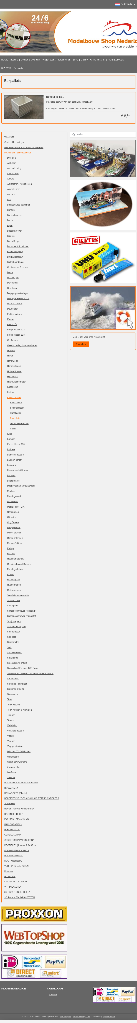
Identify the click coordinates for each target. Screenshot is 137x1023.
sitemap (63, 1016)
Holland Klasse (14, 371)
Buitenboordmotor (15, 262)
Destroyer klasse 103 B (18, 298)
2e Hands (18, 68)
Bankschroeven (14, 215)
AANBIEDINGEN (116, 60)
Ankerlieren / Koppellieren (19, 184)
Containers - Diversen (17, 267)
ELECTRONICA (12, 829)
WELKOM (9, 137)
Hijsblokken (12, 376)
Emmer (10, 319)
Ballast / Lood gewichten (19, 205)
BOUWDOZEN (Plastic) (15, 793)
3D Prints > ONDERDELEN (17, 892)
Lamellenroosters (15, 455)
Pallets (13, 428)
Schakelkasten (17, 408)
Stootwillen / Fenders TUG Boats (23, 668)
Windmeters (13, 757)
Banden (11, 210)
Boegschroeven (14, 231)
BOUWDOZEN (11, 788)
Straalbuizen (13, 678)
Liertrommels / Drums (17, 470)
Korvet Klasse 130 (16, 444)
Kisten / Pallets (14, 397)
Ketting (10, 392)
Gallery (84, 60)
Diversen (11, 158)
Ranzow (11, 553)
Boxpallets (15, 418)
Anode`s (11, 194)
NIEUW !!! (6, 68)
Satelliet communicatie (18, 595)
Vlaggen (11, 741)
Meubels (11, 491)
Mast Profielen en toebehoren (21, 486)
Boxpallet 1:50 (55, 96)
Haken (10, 355)
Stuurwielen (13, 694)
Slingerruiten (13, 642)
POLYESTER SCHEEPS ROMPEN (21, 782)
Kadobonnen (64, 60)
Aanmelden (80, 344)
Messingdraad (14, 496)
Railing (10, 548)
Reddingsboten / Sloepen (19, 564)
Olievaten (11, 517)
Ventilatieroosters (15, 731)
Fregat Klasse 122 (16, 329)
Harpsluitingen (14, 366)
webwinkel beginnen (81, 1016)
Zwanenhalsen (14, 767)
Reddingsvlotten (15, 569)
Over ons (35, 60)
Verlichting (12, 725)
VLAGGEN (9, 803)
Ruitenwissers (14, 590)
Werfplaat (11, 772)
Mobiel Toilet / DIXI (16, 507)
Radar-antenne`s (15, 538)
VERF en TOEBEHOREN (16, 866)
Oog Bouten (13, 522)
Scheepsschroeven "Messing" (21, 611)
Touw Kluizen (13, 704)
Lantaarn (11, 465)
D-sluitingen (13, 277)
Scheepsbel (13, 605)
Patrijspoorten (14, 527)
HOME (4, 60)
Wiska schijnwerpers (17, 762)
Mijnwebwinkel (109, 1016)
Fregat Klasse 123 (16, 335)
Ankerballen (13, 173)
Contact (24, 60)
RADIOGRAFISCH (13, 824)
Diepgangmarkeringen (17, 293)
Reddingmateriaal (15, 559)
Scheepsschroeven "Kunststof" (22, 616)
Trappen (11, 715)
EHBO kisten (16, 402)
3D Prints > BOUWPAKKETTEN (19, 897)
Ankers (10, 179)
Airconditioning (14, 168)
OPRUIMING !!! (97, 60)
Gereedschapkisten (19, 423)
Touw (9, 699)
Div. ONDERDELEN (13, 814)
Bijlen (9, 225)
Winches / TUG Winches (19, 751)
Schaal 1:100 (13, 600)
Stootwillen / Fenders (17, 663)
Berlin (10, 220)
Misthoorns (12, 501)
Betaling (14, 60)
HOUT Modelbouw (13, 861)
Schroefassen (13, 631)
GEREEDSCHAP (12, 835)
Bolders (11, 236)
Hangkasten (16, 413)
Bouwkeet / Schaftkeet (18, 246)
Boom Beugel (13, 241)
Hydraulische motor (16, 382)
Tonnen (10, 720)
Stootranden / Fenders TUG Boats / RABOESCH (30, 673)
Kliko (9, 434)
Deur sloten (12, 309)
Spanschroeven (14, 652)
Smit (9, 647)
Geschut (11, 350)
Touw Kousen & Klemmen (19, 710)
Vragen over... (48, 60)
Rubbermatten (14, 585)
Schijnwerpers (14, 621)
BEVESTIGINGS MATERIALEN (19, 808)
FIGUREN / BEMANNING (16, 819)
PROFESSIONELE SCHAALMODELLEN (24, 147)
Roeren (10, 574)
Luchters (11, 475)
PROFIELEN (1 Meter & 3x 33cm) (20, 845)
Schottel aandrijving (16, 626)
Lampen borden (14, 460)
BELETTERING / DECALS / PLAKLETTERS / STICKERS (31, 798)
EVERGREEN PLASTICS (16, 850)
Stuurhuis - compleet (17, 684)
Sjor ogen (11, 637)
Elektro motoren (14, 314)
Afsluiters (11, 163)
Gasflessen (12, 340)
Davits (10, 272)
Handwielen (13, 361)
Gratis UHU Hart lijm (14, 142)
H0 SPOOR (10, 876)
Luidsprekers (13, 481)
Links (75, 60)
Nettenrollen (13, 512)
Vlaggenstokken (14, 746)
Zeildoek (11, 777)
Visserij (10, 736)
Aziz (9, 199)
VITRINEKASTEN (12, 887)
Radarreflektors (14, 543)
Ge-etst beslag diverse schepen (22, 345)
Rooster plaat (13, 579)
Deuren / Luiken (14, 303)
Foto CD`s (12, 324)
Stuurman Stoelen (15, 689)
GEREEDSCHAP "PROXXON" (19, 840)
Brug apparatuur (15, 257)
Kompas (11, 439)
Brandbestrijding (15, 251)
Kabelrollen (12, 387)
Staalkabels (12, 658)
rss (69, 1016)
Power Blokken (14, 532)
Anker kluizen (13, 189)
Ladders (11, 449)
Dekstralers (12, 288)
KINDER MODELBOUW (15, 881)
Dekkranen (12, 283)
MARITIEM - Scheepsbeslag (17, 152)
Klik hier (53, 994)
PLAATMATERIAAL (13, 855)
